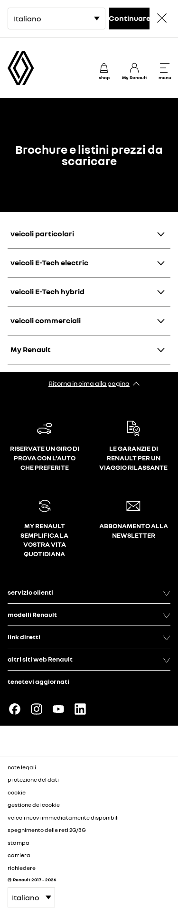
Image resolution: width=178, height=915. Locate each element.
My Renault (30, 349)
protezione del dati (33, 779)
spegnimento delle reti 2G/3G (47, 829)
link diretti (89, 637)
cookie (17, 792)
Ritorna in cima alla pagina (89, 383)
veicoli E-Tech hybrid (47, 291)
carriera (19, 855)
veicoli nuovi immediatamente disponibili (63, 817)
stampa (18, 842)
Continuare (129, 18)
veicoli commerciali (45, 320)
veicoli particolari (42, 233)
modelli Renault (89, 614)
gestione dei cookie (34, 805)
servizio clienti (89, 592)
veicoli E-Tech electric (49, 262)
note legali (22, 767)
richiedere (22, 867)
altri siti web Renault (89, 659)
